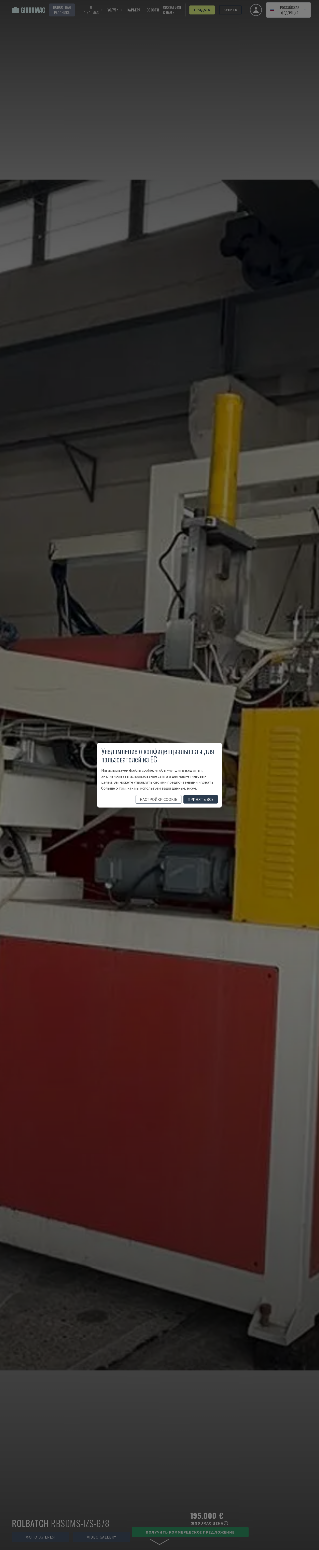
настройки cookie (158, 799)
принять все (201, 799)
